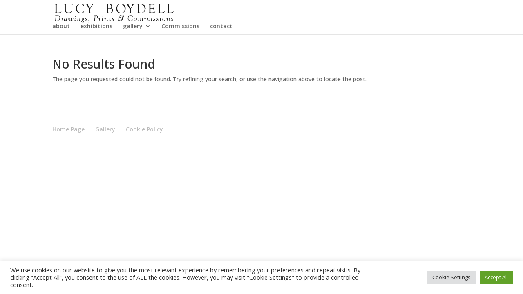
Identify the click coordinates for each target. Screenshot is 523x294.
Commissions (180, 50)
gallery (133, 50)
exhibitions (96, 50)
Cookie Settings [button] (451, 277)
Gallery (105, 153)
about (61, 50)
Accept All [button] (496, 277)
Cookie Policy (144, 153)
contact (221, 50)
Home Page (68, 153)
